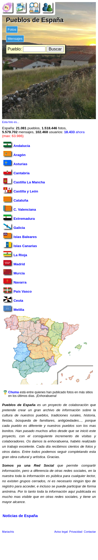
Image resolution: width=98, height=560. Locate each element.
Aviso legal (61, 531)
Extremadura (19, 218)
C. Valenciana (19, 208)
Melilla (13, 309)
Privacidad (75, 531)
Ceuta (13, 299)
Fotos (12, 29)
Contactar (90, 531)
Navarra (14, 281)
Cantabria (16, 172)
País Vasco (17, 290)
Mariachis (8, 531)
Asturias (15, 163)
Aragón (14, 154)
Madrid (14, 263)
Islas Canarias (20, 245)
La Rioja (15, 254)
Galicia (14, 227)
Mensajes (15, 39)
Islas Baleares (20, 236)
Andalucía (16, 145)
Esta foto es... (10, 122)
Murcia (14, 272)
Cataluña (15, 199)
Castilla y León (20, 190)
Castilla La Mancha (24, 181)
